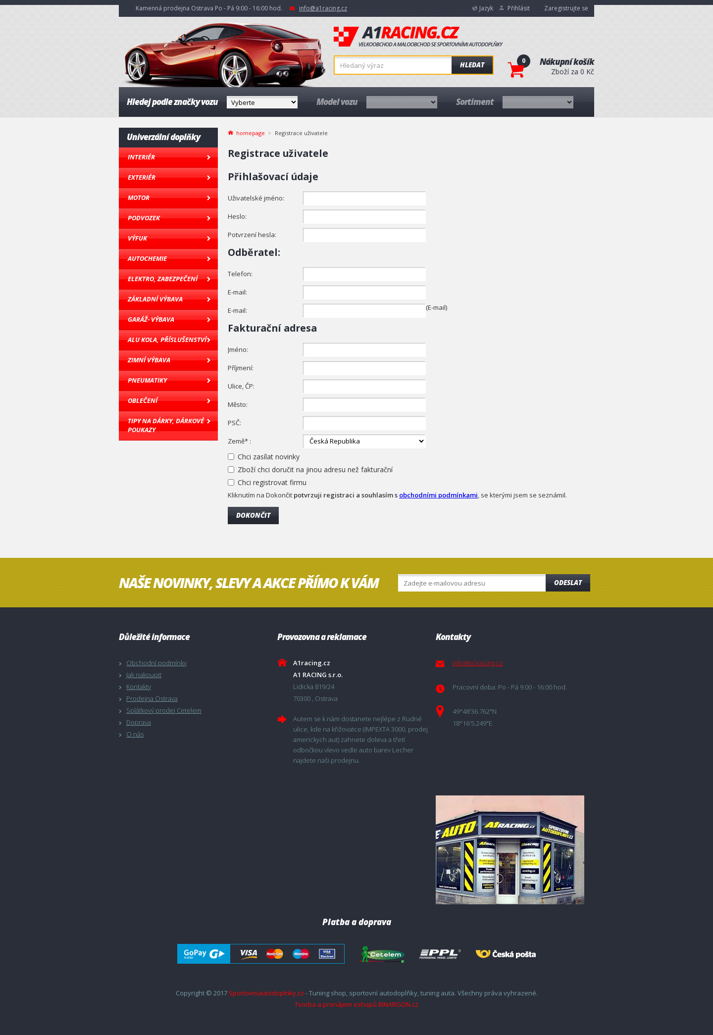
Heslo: (237, 216)
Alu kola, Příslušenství (167, 339)
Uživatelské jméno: (256, 198)
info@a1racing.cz (323, 8)
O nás (135, 734)
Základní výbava (155, 299)
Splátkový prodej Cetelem (164, 710)
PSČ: (234, 422)
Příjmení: (241, 367)
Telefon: (240, 273)
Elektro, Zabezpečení (163, 278)
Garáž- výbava (151, 319)
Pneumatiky (147, 380)
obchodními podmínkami (438, 495)
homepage (250, 132)
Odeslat (568, 582)
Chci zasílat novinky (269, 456)
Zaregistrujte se (566, 8)
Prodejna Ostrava (152, 698)
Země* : (239, 441)
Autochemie (147, 258)
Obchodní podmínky (156, 662)
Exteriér (141, 177)
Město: (238, 404)
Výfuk (137, 238)
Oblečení (142, 400)
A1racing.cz (418, 36)
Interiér (141, 156)
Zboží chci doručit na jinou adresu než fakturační (315, 469)
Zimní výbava (149, 359)
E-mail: (237, 292)
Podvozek (144, 217)
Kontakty (138, 686)
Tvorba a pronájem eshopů (336, 1004)
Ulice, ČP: (241, 386)
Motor (139, 197)
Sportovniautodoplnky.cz (266, 992)
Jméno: (238, 349)
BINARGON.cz (398, 1004)
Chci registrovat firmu (272, 482)
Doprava (138, 722)
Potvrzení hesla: (252, 234)
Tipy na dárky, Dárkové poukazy (166, 425)
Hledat (472, 64)
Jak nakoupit (143, 674)
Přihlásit (519, 8)
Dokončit (253, 515)
